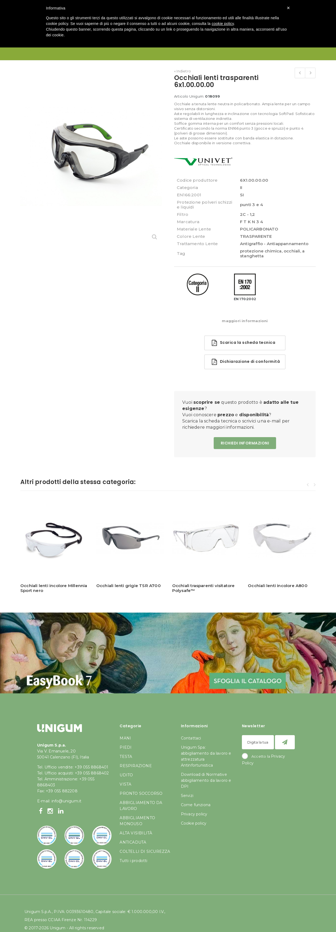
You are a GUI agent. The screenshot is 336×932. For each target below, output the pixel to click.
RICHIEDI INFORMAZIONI (245, 443)
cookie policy (223, 23)
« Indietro (182, 71)
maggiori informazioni (245, 321)
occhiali (292, 251)
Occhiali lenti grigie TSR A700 (128, 585)
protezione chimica (261, 251)
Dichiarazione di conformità (246, 362)
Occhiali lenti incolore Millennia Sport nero (53, 588)
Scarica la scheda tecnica (243, 343)
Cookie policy (194, 823)
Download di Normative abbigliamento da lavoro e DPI (206, 780)
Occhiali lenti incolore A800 (278, 585)
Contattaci (191, 738)
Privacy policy (194, 814)
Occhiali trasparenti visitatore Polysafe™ (203, 588)
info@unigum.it (67, 801)
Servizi (187, 795)
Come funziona (196, 804)
